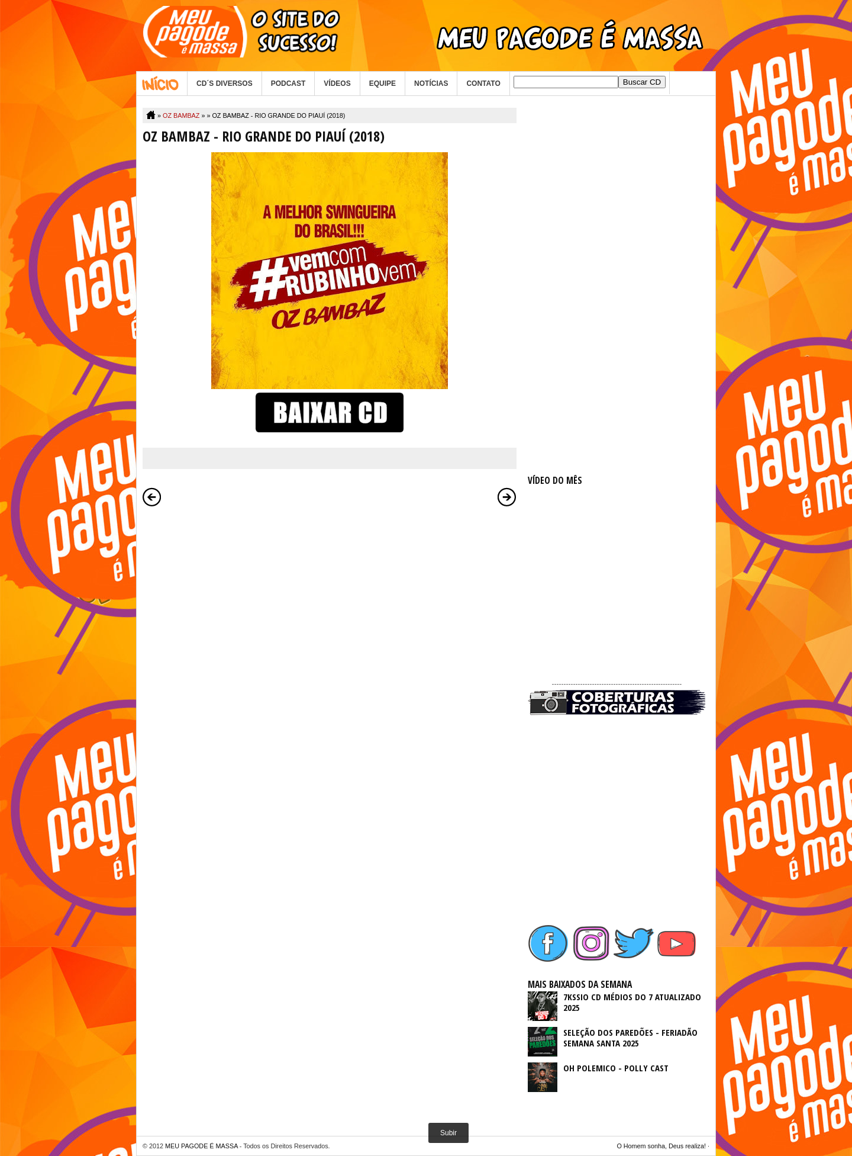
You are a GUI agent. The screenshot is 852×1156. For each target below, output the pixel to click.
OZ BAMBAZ (181, 115)
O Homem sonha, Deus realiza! (661, 1145)
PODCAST (288, 83)
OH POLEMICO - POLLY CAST (616, 1068)
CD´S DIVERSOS (224, 83)
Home (162, 83)
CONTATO (483, 83)
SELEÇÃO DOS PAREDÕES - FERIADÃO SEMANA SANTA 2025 (630, 1037)
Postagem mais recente (152, 496)
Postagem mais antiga (507, 496)
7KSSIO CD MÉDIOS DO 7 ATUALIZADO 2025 (632, 1002)
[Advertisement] (616, 285)
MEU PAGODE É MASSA (201, 1145)
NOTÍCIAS (431, 83)
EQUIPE (382, 83)
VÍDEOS (337, 83)
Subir (448, 1133)
